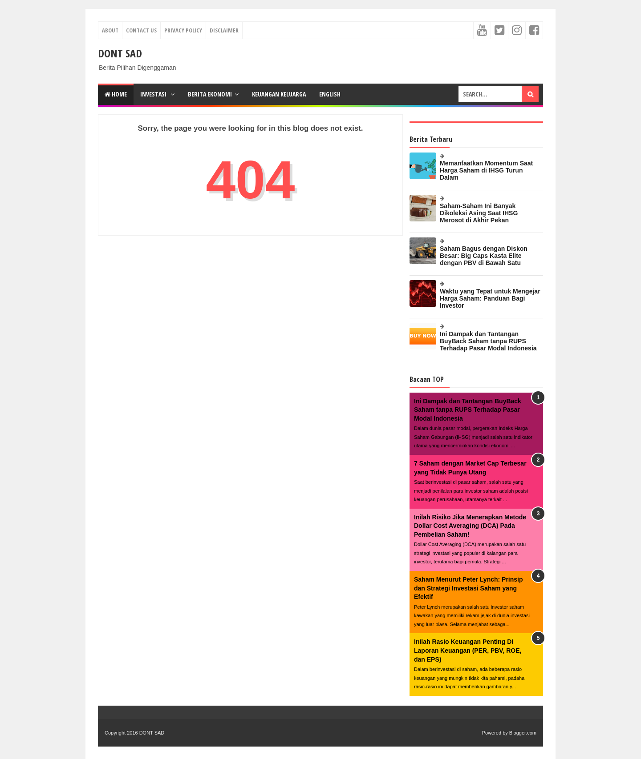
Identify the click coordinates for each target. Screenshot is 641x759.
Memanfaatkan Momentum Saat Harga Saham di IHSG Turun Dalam (486, 170)
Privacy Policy (183, 30)
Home (116, 94)
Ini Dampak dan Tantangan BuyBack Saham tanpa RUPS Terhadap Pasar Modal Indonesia (488, 341)
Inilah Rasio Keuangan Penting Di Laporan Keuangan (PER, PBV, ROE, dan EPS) (467, 650)
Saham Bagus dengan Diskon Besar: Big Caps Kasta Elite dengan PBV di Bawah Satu (483, 255)
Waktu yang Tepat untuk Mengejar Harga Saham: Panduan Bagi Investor (490, 298)
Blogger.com (522, 732)
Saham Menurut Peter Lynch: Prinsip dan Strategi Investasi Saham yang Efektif (468, 588)
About (110, 30)
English (330, 94)
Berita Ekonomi (210, 94)
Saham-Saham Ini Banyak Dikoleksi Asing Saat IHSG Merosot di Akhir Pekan (479, 213)
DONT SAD (120, 53)
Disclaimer (224, 30)
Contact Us (141, 30)
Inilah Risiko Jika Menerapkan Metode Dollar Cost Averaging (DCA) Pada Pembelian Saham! (470, 526)
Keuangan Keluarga (279, 94)
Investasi (154, 94)
